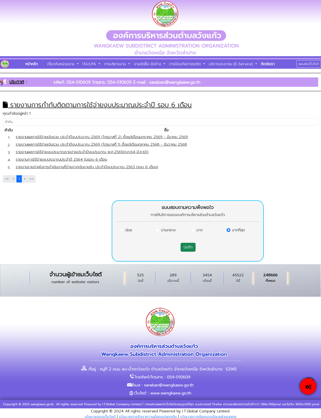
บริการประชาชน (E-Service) (231, 64)
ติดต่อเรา (268, 64)
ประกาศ (16, 81)
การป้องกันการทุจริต (185, 64)
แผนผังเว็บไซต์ (308, 63)
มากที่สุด (238, 230)
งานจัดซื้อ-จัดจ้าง (148, 64)
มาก (200, 230)
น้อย (128, 230)
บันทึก (188, 247)
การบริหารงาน (115, 64)
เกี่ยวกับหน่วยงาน (61, 64)
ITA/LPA (89, 64)
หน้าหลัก (31, 64)
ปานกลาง (168, 230)
